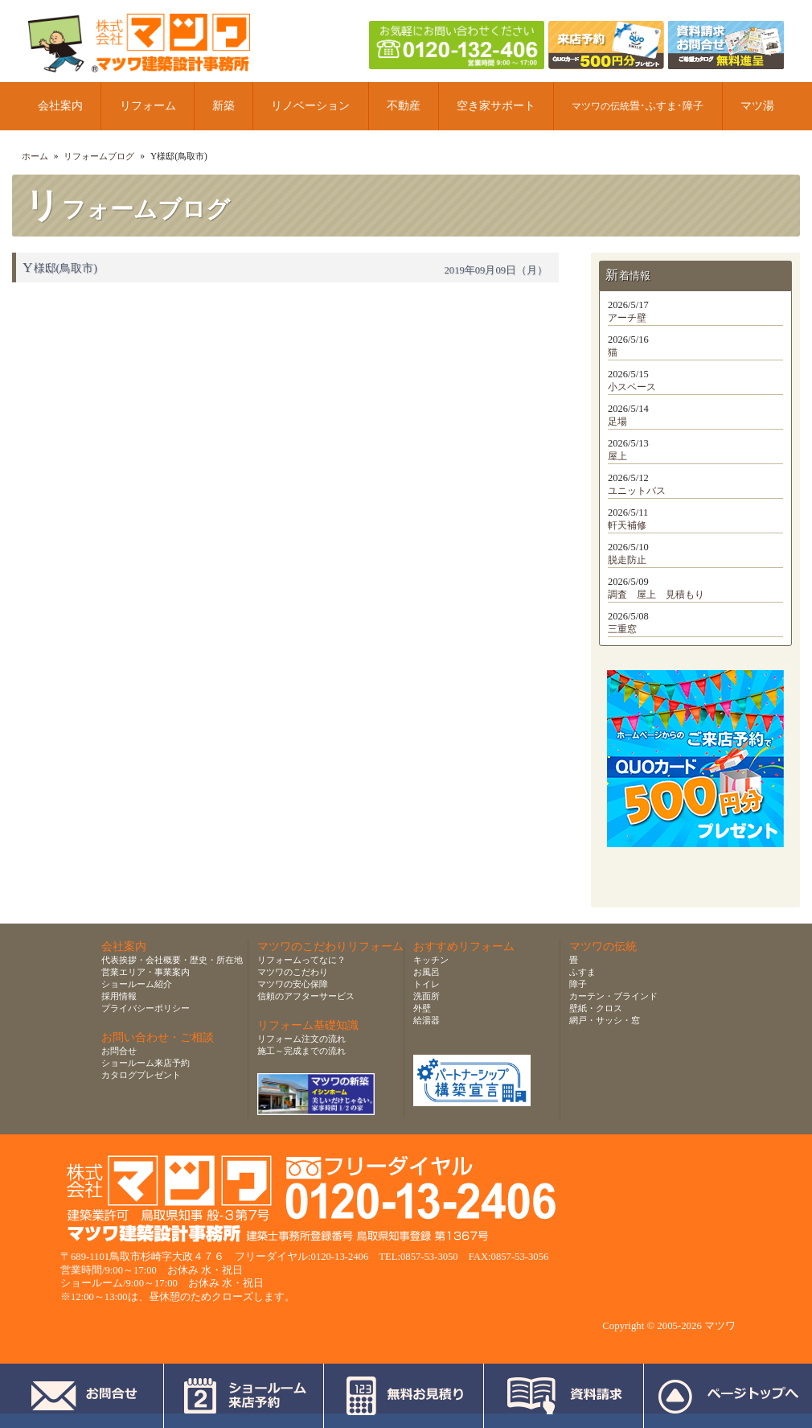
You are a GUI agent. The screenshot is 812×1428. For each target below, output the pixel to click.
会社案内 (60, 106)
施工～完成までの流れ (301, 1051)
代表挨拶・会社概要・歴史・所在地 (172, 960)
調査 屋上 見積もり (656, 594)
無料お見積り (404, 1396)
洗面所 (426, 996)
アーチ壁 (627, 317)
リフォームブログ (99, 156)
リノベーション (310, 106)
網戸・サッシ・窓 (604, 1020)
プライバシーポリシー (145, 1008)
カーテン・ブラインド (613, 996)
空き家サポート (496, 106)
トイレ (426, 984)
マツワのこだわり (292, 972)
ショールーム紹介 (136, 984)
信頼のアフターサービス (306, 996)
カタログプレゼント (141, 1075)
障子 (578, 984)
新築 (223, 106)
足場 (617, 421)
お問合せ (119, 1051)
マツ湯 (757, 106)
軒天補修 (627, 525)
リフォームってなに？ (301, 960)
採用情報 (119, 996)
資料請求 (564, 1396)
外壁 (422, 1008)
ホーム (35, 156)
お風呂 (426, 972)
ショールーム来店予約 (145, 1063)
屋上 (617, 456)
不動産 (403, 106)
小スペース (632, 387)
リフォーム (148, 106)
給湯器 (426, 1020)
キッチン (431, 960)
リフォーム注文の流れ (301, 1038)
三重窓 (622, 629)
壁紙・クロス (595, 1008)
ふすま (582, 972)
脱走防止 (627, 560)
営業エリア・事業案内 (145, 972)
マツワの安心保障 (292, 984)
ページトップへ (728, 1396)
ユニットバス (637, 490)
